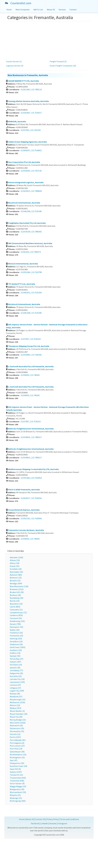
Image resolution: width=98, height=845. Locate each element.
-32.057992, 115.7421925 (30, 130)
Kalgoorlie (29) (16, 673)
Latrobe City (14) (17, 679)
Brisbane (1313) (16, 589)
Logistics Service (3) (14, 65)
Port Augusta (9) (17, 743)
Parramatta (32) (17, 731)
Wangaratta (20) (17, 789)
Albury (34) (14, 563)
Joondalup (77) (16, 670)
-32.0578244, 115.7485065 (31, 231)
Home (9, 9)
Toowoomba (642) (18, 777)
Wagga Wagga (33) (18, 786)
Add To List (38, 9)
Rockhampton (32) (18, 754)
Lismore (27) (15, 685)
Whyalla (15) (15, 795)
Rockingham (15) (17, 757)
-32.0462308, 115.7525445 (31, 211)
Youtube (52, 823)
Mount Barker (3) (17, 711)
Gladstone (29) (16, 644)
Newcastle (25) (16, 725)
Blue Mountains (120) (19, 586)
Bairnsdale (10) (16, 572)
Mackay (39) (15, 693)
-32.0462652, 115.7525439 (31, 292)
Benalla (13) (15, 580)
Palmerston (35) (17, 728)
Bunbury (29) (15, 595)
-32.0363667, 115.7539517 (31, 112)
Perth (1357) (15, 737)
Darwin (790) (15, 624)
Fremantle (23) (16, 635)
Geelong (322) (16, 638)
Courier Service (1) (14, 61)
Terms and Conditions (69, 819)
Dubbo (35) (14, 630)
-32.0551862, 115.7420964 (31, 478)
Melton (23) (15, 705)
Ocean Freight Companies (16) (63, 65)
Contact (73, 9)
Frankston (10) (16, 632)
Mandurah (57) (16, 696)
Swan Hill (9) (15, 769)
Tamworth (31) (16, 775)
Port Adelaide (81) (18, 740)
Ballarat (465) (16, 575)
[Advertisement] (49, 40)
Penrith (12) (15, 734)
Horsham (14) (16, 664)
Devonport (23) (16, 627)
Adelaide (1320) (16, 557)
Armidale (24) (16, 569)
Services (62, 9)
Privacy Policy (52, 819)
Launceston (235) (17, 682)
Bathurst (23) (16, 577)
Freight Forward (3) (58, 61)
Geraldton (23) (16, 641)
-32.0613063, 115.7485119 (31, 89)
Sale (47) (13, 760)
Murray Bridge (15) (18, 719)
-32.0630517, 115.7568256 (31, 498)
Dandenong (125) (17, 621)
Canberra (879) (16, 615)
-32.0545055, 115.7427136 (31, 170)
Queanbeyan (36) (17, 751)
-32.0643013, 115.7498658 (31, 191)
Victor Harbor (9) (17, 783)
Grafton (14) (15, 653)
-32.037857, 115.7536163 (30, 339)
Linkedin (44, 823)
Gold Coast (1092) (17, 647)
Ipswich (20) (15, 667)
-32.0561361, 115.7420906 (31, 518)
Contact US (40, 819)
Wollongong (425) (18, 801)
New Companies (23, 9)
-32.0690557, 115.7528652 (31, 150)
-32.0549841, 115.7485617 (31, 437)
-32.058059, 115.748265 (30, 375)
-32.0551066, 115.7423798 (31, 272)
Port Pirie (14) (16, 748)
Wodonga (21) (16, 798)
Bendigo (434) (16, 583)
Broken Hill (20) (17, 592)
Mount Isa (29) (16, 717)
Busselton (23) (16, 603)
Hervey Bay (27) (16, 659)
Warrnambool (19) (18, 792)
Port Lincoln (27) (17, 745)
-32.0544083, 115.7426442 (31, 354)
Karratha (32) (16, 676)
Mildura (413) (15, 708)
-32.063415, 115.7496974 (30, 252)
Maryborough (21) (17, 699)
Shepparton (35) (17, 763)
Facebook (35, 823)
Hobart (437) (15, 661)
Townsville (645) (17, 780)
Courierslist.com (20, 3)
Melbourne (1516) (17, 702)
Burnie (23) (14, 601)
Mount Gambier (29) (18, 714)
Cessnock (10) (16, 618)
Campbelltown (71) (18, 612)
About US (51, 9)
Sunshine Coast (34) (18, 766)
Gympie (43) (15, 656)
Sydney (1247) (16, 772)
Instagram (62, 823)
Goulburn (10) (16, 650)
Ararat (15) (14, 566)
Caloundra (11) (16, 609)
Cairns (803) (15, 606)
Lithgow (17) (15, 688)
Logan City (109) (17, 690)
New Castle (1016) (18, 722)
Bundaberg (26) (16, 598)
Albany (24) (15, 560)
